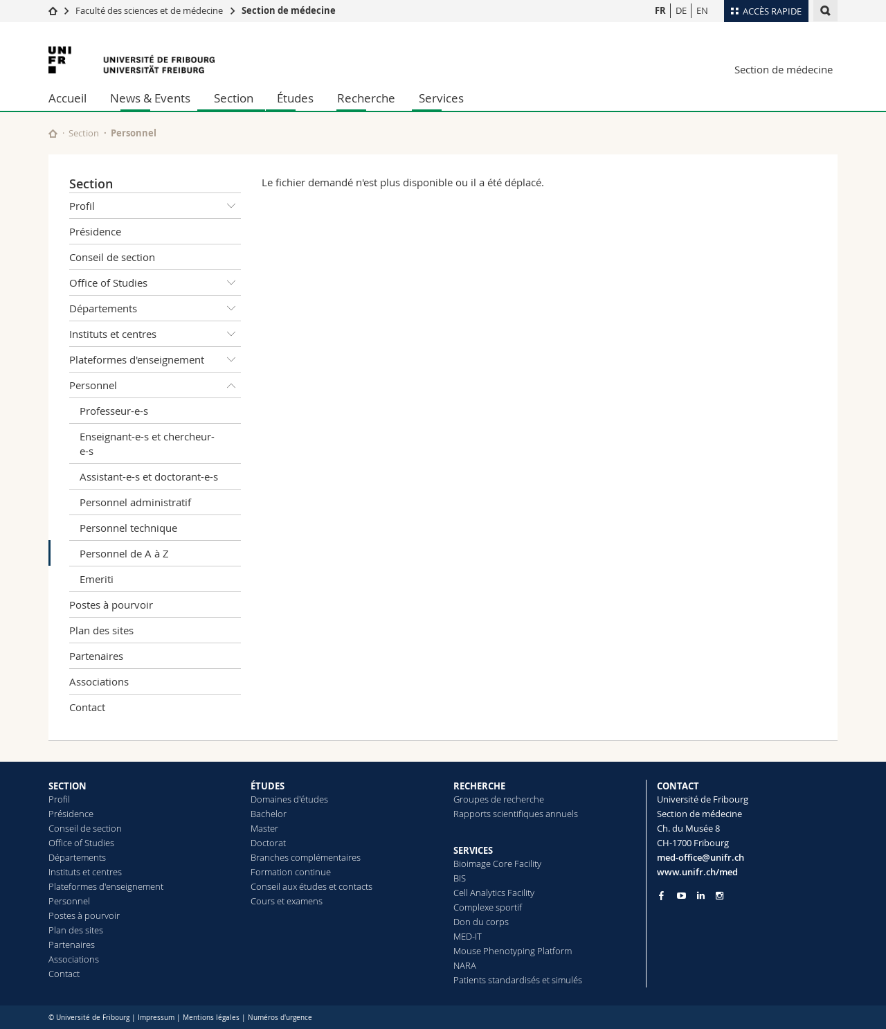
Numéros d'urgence (280, 1017)
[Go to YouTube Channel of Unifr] (681, 895)
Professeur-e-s (114, 411)
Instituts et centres (155, 333)
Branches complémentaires (306, 857)
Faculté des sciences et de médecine (149, 10)
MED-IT (467, 936)
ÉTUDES (267, 786)
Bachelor (269, 813)
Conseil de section (112, 257)
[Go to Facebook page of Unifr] (661, 895)
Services (441, 98)
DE (681, 10)
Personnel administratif (135, 502)
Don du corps (481, 921)
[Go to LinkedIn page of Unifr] (701, 895)
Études (295, 98)
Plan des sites (101, 630)
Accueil (67, 98)
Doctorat (268, 842)
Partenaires (96, 656)
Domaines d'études (289, 799)
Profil (155, 205)
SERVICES (473, 850)
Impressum (156, 1017)
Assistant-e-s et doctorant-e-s (149, 476)
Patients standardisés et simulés (517, 980)
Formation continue (291, 872)
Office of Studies (155, 282)
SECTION (67, 786)
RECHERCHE (479, 786)
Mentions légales (211, 1017)
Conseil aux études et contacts (311, 886)
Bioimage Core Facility (497, 863)
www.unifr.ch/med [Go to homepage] (697, 872)
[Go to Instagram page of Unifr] (719, 895)
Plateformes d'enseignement (155, 359)
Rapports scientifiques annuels (515, 813)
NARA (464, 965)
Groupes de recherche (498, 799)
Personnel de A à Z (124, 553)
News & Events (150, 98)
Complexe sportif (487, 907)
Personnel (133, 133)
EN (702, 10)
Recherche (366, 98)
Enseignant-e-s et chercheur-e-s (147, 443)
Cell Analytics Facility (493, 892)
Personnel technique (128, 528)
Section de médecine (289, 10)
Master (264, 828)
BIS (459, 878)
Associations (99, 681)
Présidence (95, 231)
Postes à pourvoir (111, 604)
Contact (87, 707)
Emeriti (97, 579)
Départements (155, 308)
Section (233, 98)
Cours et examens (287, 901)
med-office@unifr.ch (700, 857)
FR (660, 10)
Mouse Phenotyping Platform (512, 951)
